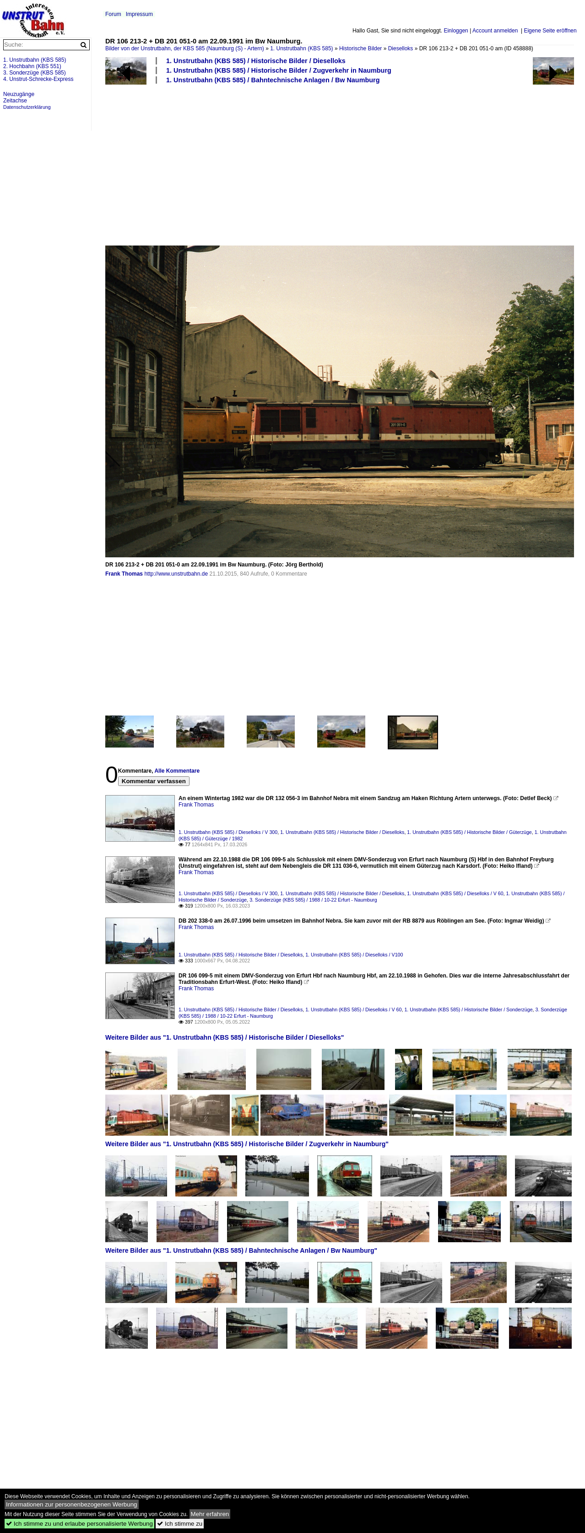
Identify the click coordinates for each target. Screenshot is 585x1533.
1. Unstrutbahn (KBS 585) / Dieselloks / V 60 (455, 893)
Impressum (139, 14)
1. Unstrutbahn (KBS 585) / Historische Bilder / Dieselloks (256, 60)
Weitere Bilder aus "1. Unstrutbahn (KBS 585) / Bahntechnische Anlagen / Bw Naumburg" (241, 1250)
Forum (113, 14)
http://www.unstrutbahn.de (176, 574)
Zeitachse (15, 100)
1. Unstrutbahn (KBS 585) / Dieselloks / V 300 (228, 832)
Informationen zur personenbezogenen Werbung (71, 1504)
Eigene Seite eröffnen (550, 30)
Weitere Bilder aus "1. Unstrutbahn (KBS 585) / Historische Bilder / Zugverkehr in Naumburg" (247, 1144)
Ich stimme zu (179, 1523)
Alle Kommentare (177, 771)
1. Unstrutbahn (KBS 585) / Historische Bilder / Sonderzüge (468, 1009)
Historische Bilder (360, 48)
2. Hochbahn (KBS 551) (32, 66)
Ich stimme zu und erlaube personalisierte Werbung (79, 1523)
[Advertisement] (340, 164)
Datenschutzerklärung (27, 107)
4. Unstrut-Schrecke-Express (38, 79)
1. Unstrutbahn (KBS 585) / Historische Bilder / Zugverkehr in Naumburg (278, 70)
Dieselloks (400, 48)
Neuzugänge (18, 94)
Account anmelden (495, 30)
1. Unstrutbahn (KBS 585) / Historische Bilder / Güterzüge (469, 832)
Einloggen (456, 30)
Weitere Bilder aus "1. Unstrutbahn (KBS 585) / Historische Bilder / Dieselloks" (224, 1037)
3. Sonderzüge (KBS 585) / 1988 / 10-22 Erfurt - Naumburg (313, 900)
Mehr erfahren (210, 1514)
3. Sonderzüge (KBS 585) (34, 72)
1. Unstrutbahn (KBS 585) (301, 48)
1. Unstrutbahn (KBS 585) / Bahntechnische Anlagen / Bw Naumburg (272, 80)
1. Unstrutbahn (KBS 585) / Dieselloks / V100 (354, 954)
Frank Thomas (124, 574)
